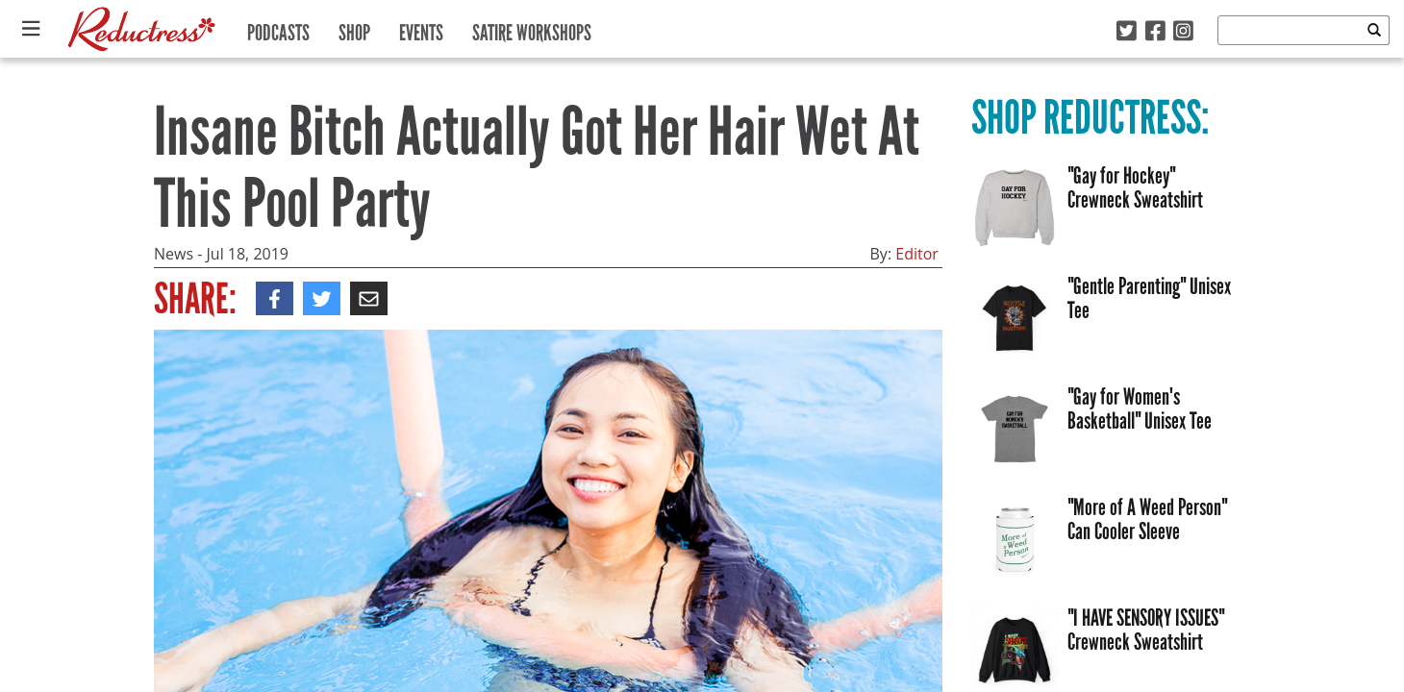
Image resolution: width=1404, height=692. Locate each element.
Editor (917, 253)
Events (421, 28)
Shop (354, 28)
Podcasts (278, 28)
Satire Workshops (531, 28)
